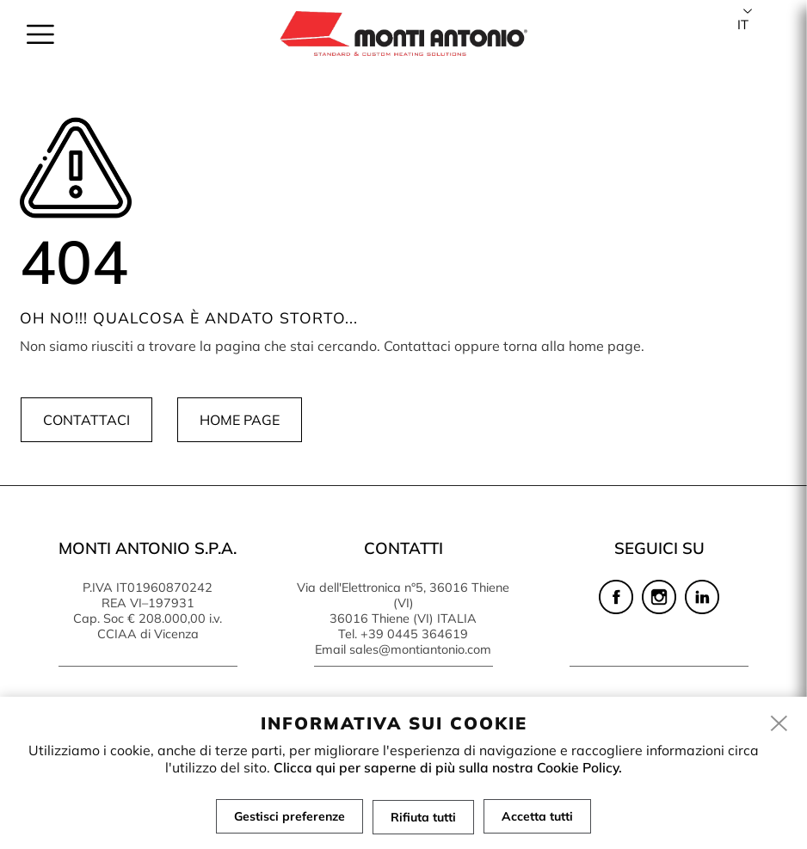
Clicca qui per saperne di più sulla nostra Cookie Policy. (448, 767)
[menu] (40, 36)
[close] (779, 724)
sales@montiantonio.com (420, 649)
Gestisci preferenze (288, 816)
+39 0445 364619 (414, 634)
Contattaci (85, 419)
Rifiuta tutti (423, 816)
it (742, 24)
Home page (239, 419)
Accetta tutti (538, 816)
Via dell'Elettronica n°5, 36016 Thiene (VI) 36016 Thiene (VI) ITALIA (403, 603)
